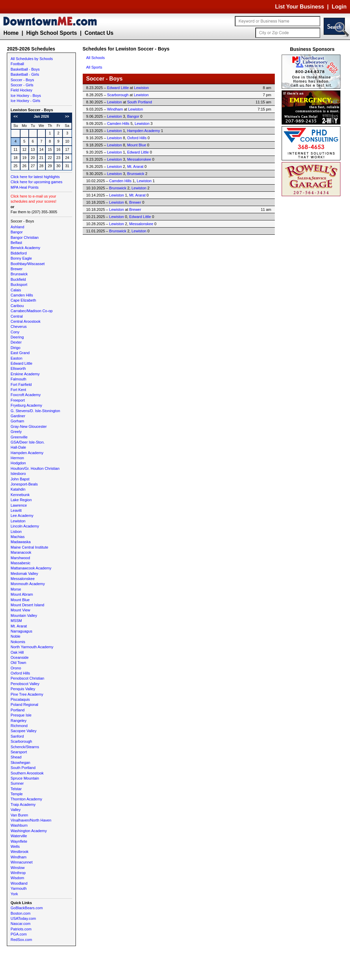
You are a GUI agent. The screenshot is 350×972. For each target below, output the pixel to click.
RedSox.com (21, 940)
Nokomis (18, 642)
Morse (16, 589)
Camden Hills (22, 295)
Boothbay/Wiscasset (28, 264)
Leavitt (16, 510)
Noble (16, 636)
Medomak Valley (24, 573)
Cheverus (19, 326)
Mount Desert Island (27, 605)
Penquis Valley (23, 689)
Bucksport (19, 284)
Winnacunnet (21, 862)
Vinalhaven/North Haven (31, 820)
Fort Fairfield (21, 384)
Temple (17, 794)
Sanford (17, 736)
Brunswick (19, 274)
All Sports (94, 67)
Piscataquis (20, 699)
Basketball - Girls (25, 74)
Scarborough (21, 741)
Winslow (18, 868)
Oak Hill (17, 652)
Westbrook (19, 852)
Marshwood (20, 558)
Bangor (17, 232)
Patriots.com (21, 929)
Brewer (17, 269)
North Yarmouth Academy (32, 647)
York (14, 894)
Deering (17, 337)
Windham (18, 857)
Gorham (17, 421)
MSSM (16, 621)
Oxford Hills (20, 673)
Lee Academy (22, 515)
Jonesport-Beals (24, 484)
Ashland (17, 227)
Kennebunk (20, 495)
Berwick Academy (25, 248)
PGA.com (19, 934)
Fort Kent (18, 390)
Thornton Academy (26, 799)
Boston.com (20, 913)
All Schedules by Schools (32, 59)
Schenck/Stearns (25, 747)
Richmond (19, 726)
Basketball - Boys (25, 69)
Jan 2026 (41, 116)
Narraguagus (21, 631)
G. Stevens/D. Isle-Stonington (35, 411)
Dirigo (16, 348)
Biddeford (19, 253)
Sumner (17, 783)
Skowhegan (20, 762)
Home (10, 33)
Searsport (19, 752)
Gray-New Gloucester (29, 426)
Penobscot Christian (27, 678)
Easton (16, 358)
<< (16, 116)
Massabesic (20, 563)
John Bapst (20, 479)
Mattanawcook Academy (31, 568)
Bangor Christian (25, 237)
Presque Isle (21, 715)
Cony (15, 332)
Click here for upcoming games (37, 182)
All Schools (95, 58)
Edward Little (21, 363)
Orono (16, 668)
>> (67, 116)
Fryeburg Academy (26, 405)
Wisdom (17, 878)
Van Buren (19, 815)
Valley (16, 810)
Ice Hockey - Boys (26, 95)
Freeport (18, 400)
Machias (18, 537)
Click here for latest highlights (35, 177)
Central (17, 316)
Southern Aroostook (27, 773)
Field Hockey (21, 90)
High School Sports (51, 33)
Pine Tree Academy (27, 694)
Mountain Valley (24, 615)
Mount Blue (20, 600)
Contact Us (98, 33)
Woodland (19, 883)
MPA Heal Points (25, 187)
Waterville (19, 836)
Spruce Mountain (25, 778)
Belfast (16, 243)
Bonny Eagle (21, 258)
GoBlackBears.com (27, 908)
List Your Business (299, 7)
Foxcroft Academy (26, 395)
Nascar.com (20, 924)
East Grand (20, 353)
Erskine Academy (25, 374)
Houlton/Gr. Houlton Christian (35, 468)
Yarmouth (19, 888)
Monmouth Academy (28, 584)
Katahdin (18, 489)
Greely (16, 432)
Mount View (20, 610)
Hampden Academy (27, 453)
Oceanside (20, 657)
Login (339, 7)
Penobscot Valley (25, 684)
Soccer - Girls (22, 85)
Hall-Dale (18, 447)
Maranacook (21, 552)
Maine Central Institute (29, 547)
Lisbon (16, 531)
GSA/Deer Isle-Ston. (28, 442)
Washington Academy (29, 831)
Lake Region (21, 500)
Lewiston (18, 521)
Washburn (19, 825)
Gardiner (18, 416)
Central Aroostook (25, 321)
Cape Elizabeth (23, 300)
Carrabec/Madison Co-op (32, 311)
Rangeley (18, 721)
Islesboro (18, 474)
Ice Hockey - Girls (25, 101)
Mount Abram (22, 594)
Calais (16, 290)
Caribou (17, 306)
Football (17, 64)
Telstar (16, 789)
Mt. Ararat (19, 626)
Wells (15, 846)
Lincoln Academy (25, 526)
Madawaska (21, 542)
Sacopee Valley (24, 731)
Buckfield (18, 279)
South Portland (23, 768)
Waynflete (19, 841)
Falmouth (18, 379)
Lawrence (19, 505)
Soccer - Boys (22, 80)
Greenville (19, 437)
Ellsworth (18, 368)
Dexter (16, 342)
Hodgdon (18, 463)
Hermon (17, 458)
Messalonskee (23, 579)
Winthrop (18, 873)
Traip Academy (23, 804)
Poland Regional (24, 704)
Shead (16, 757)
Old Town (18, 663)
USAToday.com (23, 918)
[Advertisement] (312, 300)
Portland (18, 710)
